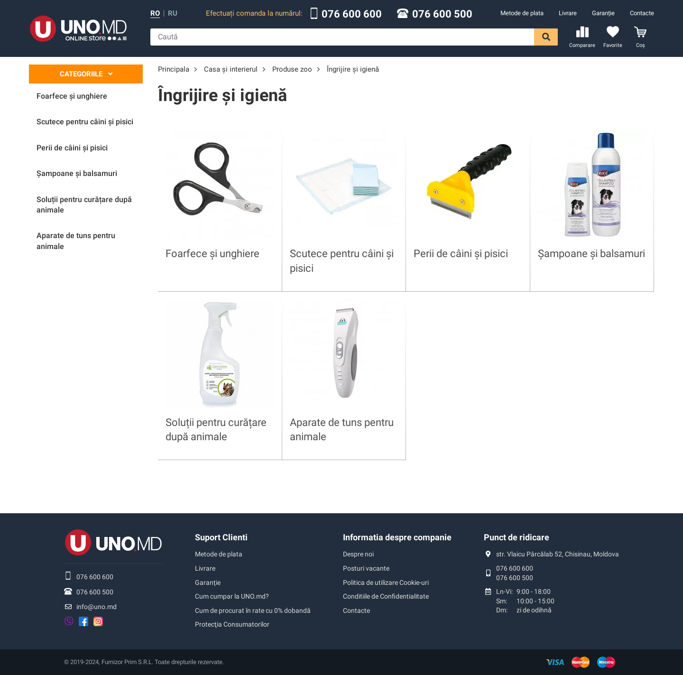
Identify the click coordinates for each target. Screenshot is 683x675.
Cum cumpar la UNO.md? (232, 596)
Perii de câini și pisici (461, 253)
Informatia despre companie (397, 537)
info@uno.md (96, 606)
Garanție (603, 13)
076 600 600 (352, 14)
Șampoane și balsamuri (591, 253)
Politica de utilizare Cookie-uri (386, 582)
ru (172, 13)
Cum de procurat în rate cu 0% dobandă (253, 610)
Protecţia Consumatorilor (232, 624)
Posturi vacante (366, 568)
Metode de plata (522, 13)
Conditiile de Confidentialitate (386, 596)
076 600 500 (442, 14)
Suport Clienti (221, 537)
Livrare (568, 13)
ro (155, 13)
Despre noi (358, 554)
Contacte (642, 13)
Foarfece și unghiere (212, 253)
